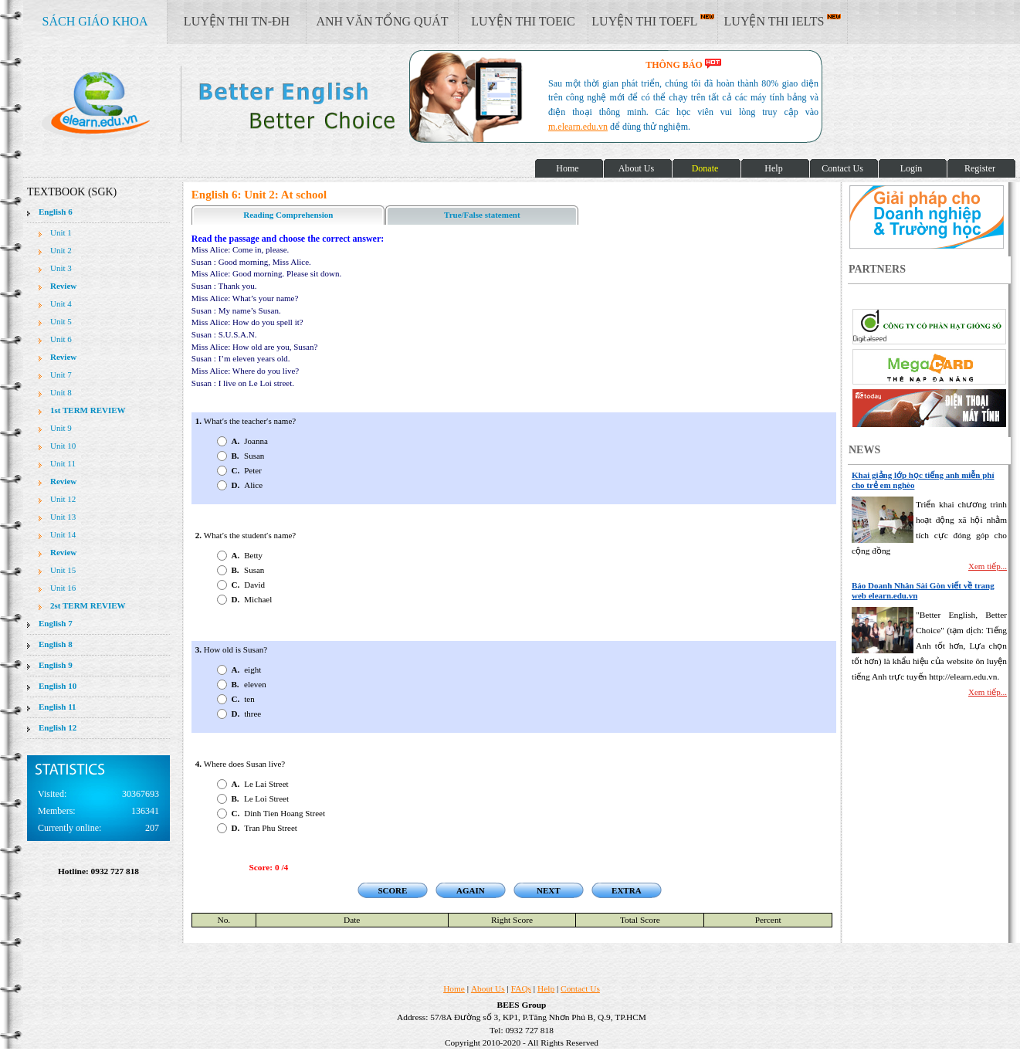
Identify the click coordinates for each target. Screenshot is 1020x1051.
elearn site (245, 104)
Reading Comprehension (288, 214)
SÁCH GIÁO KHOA (95, 21)
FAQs (521, 988)
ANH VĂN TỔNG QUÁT (382, 21)
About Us (488, 988)
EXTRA (627, 890)
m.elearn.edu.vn (578, 126)
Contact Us (580, 988)
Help (545, 988)
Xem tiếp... (987, 566)
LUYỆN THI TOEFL (652, 21)
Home (454, 988)
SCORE (392, 890)
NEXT (549, 890)
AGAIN (470, 890)
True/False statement (482, 214)
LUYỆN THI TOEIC (522, 21)
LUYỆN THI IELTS (783, 21)
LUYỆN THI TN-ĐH (237, 21)
